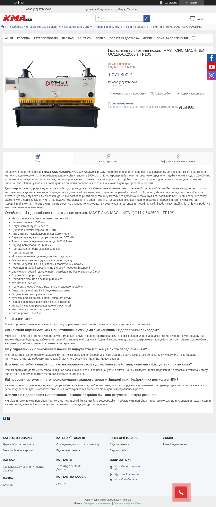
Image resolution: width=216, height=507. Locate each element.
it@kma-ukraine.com (127, 474)
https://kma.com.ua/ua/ (127, 468)
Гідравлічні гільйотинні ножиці (113, 26)
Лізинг (147, 38)
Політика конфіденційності (128, 503)
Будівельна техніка (68, 450)
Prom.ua (126, 499)
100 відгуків (170, 2)
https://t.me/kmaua (125, 479)
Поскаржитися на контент (97, 503)
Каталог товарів (46, 38)
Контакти (85, 38)
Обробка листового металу (29, 26)
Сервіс (100, 38)
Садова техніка (119, 444)
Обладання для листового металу (77, 444)
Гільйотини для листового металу (70, 26)
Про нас (67, 38)
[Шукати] (146, 18)
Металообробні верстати (18, 450)
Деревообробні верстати (18, 444)
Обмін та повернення (172, 38)
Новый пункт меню (175, 444)
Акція (9, 38)
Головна (23, 38)
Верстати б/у (118, 450)
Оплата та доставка (124, 38)
